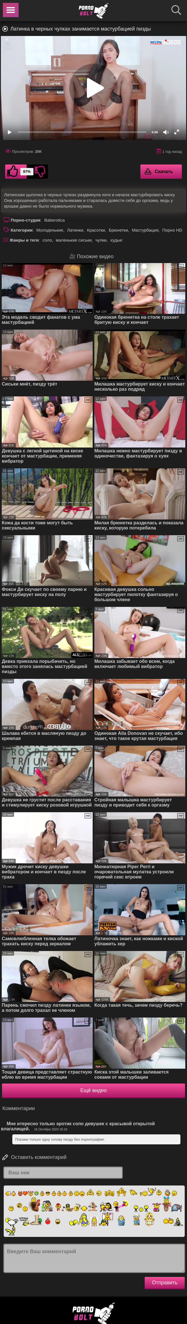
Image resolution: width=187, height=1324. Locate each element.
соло (47, 240)
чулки (101, 240)
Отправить (164, 1282)
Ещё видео (93, 1090)
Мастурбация (145, 230)
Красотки (96, 230)
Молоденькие (49, 230)
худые (116, 240)
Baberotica (54, 220)
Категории (22, 230)
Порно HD (172, 230)
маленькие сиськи (73, 240)
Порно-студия (26, 220)
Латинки (75, 230)
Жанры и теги (24, 240)
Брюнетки (118, 230)
